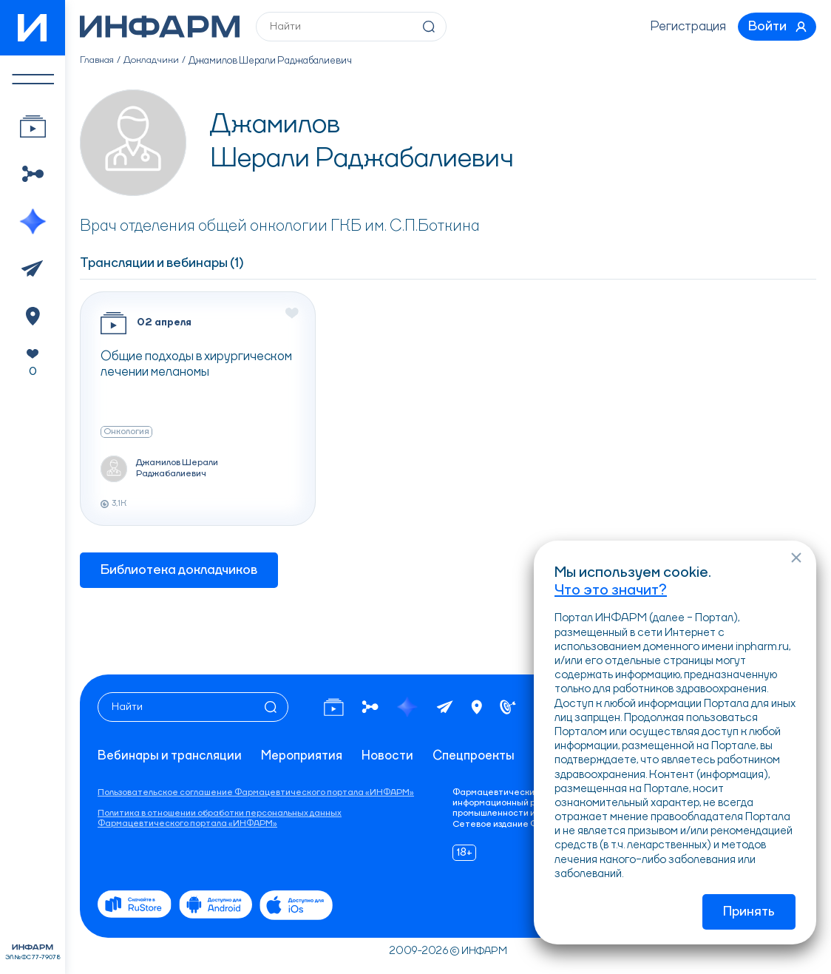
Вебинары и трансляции (172, 734)
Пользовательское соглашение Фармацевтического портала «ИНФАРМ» (256, 792)
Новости (397, 734)
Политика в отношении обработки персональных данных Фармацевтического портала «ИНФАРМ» (220, 818)
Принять (749, 912)
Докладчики (153, 63)
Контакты (128, 755)
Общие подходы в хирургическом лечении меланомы (196, 367)
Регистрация (681, 28)
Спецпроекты (486, 734)
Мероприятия (308, 734)
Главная (98, 63)
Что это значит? (610, 588)
